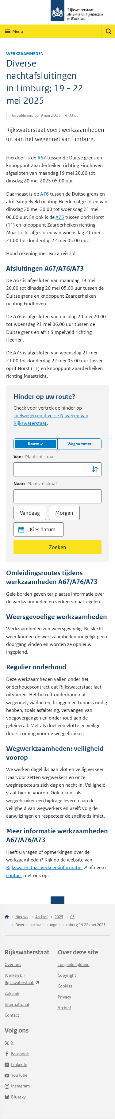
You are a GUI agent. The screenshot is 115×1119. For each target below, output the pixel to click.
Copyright (67, 975)
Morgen (64, 513)
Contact (12, 1015)
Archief (41, 916)
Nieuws (21, 916)
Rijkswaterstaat (46, 867)
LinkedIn (16, 1064)
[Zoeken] (108, 31)
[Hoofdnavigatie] (14, 31)
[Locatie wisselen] (94, 469)
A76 (44, 194)
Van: (34, 456)
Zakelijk (12, 993)
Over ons (13, 964)
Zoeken (57, 547)
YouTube (16, 1075)
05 (72, 916)
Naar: (35, 483)
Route (35, 443)
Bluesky (15, 1097)
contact (14, 875)
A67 (41, 158)
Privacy (64, 997)
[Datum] (45, 529)
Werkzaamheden (25, 53)
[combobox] (57, 469)
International (17, 1004)
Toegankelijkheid (74, 964)
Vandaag (30, 513)
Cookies (65, 986)
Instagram (17, 1086)
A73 (60, 217)
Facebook (17, 1053)
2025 (59, 916)
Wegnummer (79, 443)
